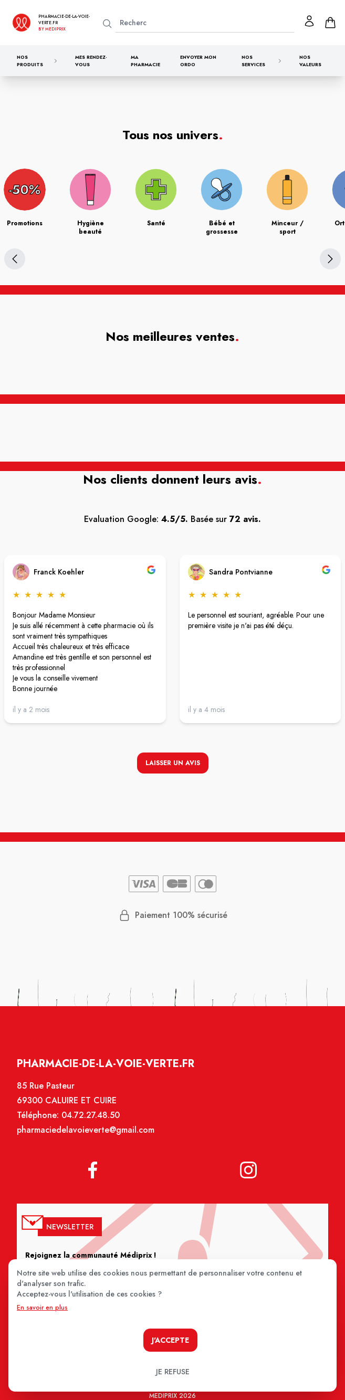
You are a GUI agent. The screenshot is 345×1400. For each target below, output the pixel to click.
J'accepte (170, 1340)
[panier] (330, 22)
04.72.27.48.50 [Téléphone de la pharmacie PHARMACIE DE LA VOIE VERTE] (94, 1125)
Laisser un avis (172, 764)
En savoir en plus (42, 1307)
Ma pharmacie (145, 61)
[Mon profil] (309, 21)
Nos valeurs (310, 61)
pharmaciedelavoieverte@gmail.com (89, 1139)
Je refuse (173, 1371)
